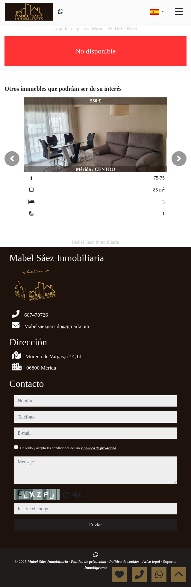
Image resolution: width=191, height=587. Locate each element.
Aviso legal (152, 561)
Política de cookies (124, 561)
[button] (11, 158)
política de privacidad (100, 448)
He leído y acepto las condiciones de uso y (68, 448)
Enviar (95, 524)
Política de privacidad (89, 561)
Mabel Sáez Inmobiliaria (48, 561)
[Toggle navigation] (178, 11)
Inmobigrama (95, 567)
